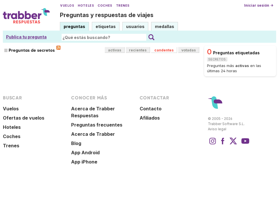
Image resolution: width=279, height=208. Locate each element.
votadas (188, 50)
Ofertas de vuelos (23, 118)
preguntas (74, 26)
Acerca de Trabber (93, 134)
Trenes (123, 6)
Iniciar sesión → (258, 5)
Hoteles (86, 6)
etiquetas (106, 26)
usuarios (135, 26)
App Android (85, 152)
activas (114, 50)
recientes (138, 50)
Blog (76, 143)
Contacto (151, 109)
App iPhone (84, 162)
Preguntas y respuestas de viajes (106, 15)
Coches (105, 6)
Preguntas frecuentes (96, 125)
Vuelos (67, 6)
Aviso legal (217, 129)
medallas (164, 26)
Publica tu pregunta (26, 36)
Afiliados (150, 118)
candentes (164, 50)
